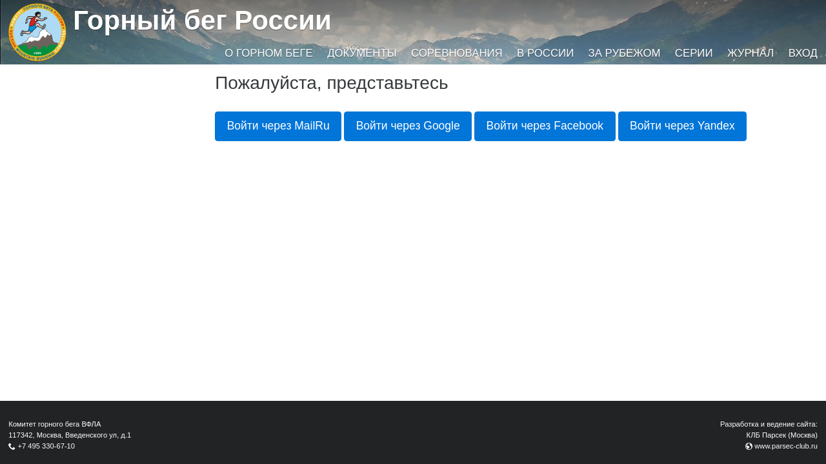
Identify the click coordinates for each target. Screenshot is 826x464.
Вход (803, 53)
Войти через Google (408, 125)
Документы (361, 53)
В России (545, 53)
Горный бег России (202, 20)
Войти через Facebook (545, 125)
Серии (694, 53)
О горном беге (268, 53)
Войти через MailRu (278, 125)
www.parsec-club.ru (786, 446)
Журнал (750, 53)
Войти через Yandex (682, 125)
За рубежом (625, 53)
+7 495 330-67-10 (46, 446)
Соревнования (457, 53)
